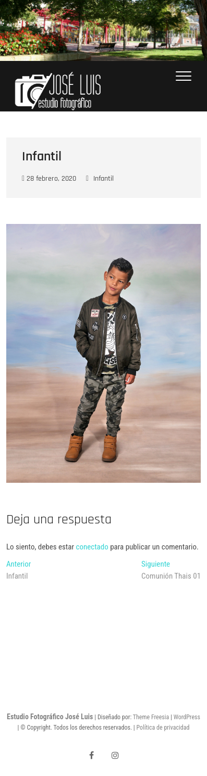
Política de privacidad (163, 727)
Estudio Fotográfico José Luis (50, 716)
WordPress (187, 717)
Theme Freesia (151, 717)
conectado (92, 547)
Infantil (103, 178)
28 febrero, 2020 (49, 178)
